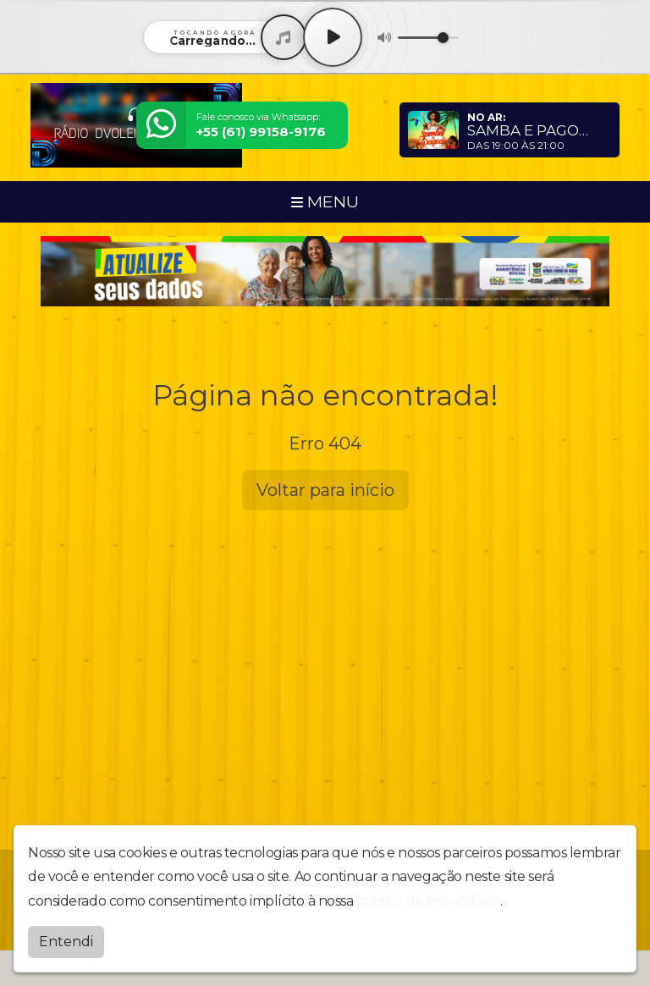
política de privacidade (428, 901)
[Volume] (428, 37)
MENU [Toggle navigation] (325, 201)
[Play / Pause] (332, 37)
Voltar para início (325, 490)
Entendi (66, 942)
